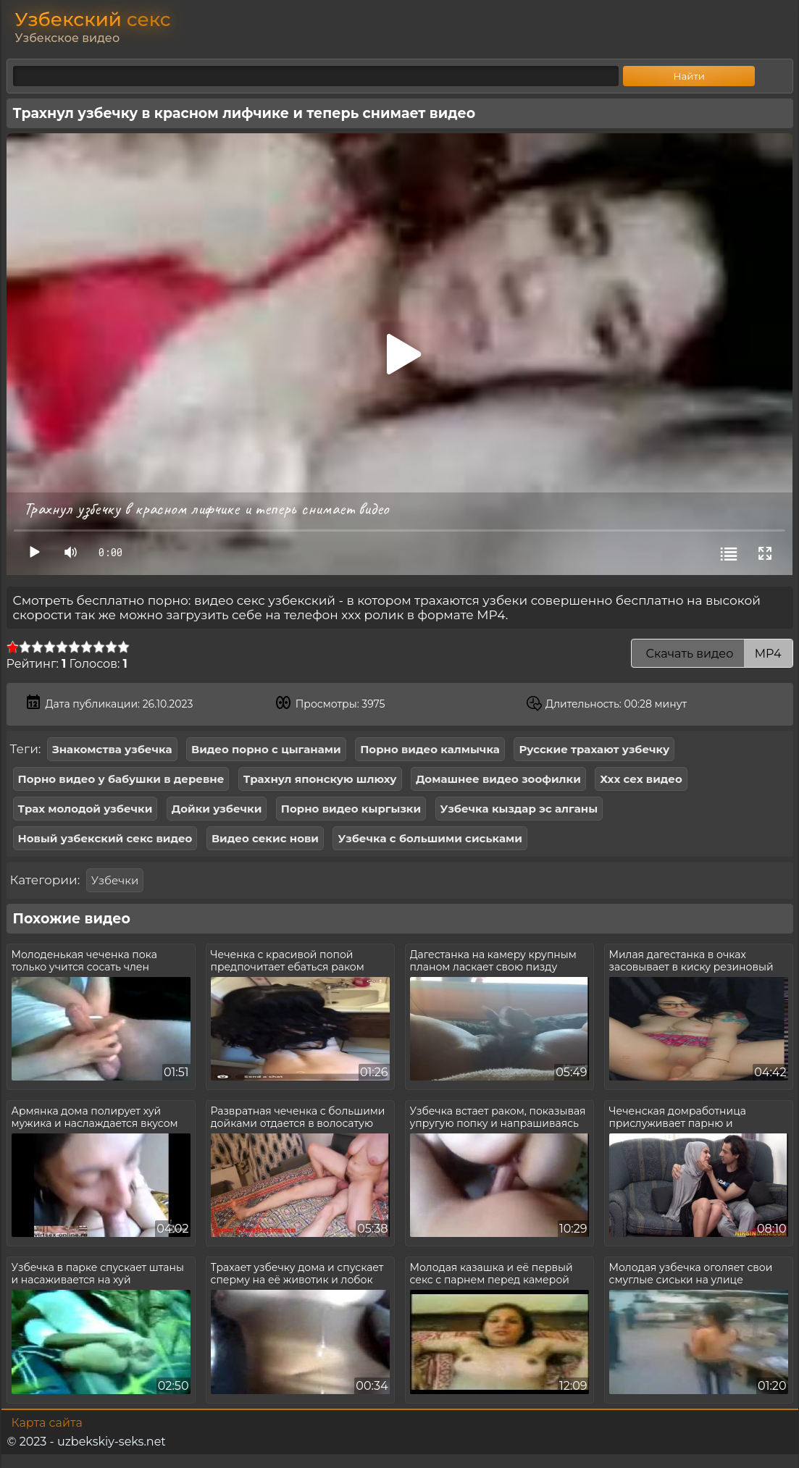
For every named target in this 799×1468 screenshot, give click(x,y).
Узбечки (114, 880)
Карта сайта (47, 1423)
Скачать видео (712, 653)
